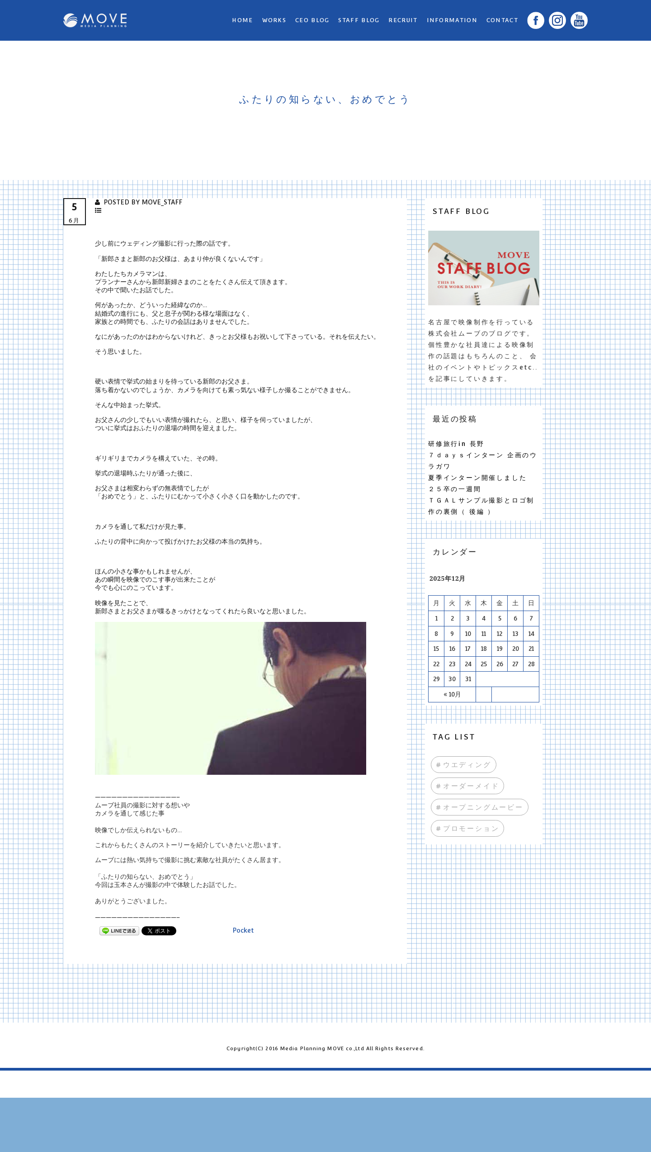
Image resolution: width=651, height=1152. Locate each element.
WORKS (274, 20)
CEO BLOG (312, 20)
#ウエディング (463, 764)
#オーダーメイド (467, 786)
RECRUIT (402, 20)
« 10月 (452, 694)
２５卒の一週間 (454, 489)
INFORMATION (452, 20)
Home (242, 20)
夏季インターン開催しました (477, 477)
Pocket (243, 930)
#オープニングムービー (480, 807)
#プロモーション (467, 828)
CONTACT (502, 20)
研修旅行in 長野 (456, 443)
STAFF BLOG (358, 20)
